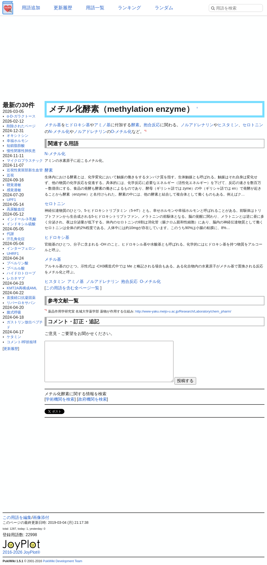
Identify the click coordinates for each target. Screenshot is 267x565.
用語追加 (31, 7)
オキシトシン (17, 135)
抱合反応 (152, 125)
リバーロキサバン (21, 303)
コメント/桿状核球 (22, 342)
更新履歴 (63, 7)
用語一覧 (95, 7)
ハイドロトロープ (21, 273)
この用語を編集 (17, 517)
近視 (10, 175)
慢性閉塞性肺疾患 (21, 151)
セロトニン (253, 125)
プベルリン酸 (17, 263)
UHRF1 (13, 253)
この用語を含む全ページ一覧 (72, 288)
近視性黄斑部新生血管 (25, 170)
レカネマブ (16, 278)
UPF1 (11, 200)
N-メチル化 (59, 131)
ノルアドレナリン (197, 125)
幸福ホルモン (17, 141)
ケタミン (14, 337)
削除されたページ (21, 126)
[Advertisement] (133, 57)
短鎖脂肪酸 (16, 146)
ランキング (129, 7)
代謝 (10, 234)
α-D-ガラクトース (21, 116)
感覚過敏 (14, 190)
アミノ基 (102, 125)
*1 (145, 130)
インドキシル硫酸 (21, 224)
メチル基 (53, 125)
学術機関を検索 (60, 399)
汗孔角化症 (16, 239)
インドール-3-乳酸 (21, 219)
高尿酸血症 (16, 209)
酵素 (135, 125)
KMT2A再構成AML (22, 288)
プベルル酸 (16, 268)
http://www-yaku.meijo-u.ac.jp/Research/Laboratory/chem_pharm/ (183, 311)
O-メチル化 (121, 131)
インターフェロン (21, 248)
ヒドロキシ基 (77, 125)
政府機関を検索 (92, 399)
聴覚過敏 (14, 185)
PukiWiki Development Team (62, 561)
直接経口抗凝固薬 (21, 298)
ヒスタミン (228, 125)
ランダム (164, 7)
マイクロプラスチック (25, 160)
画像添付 (41, 517)
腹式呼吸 (14, 312)
